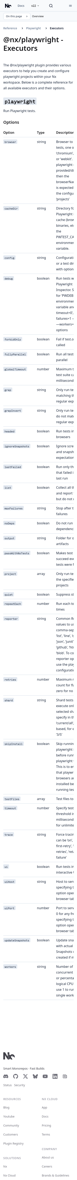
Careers (47, 1166)
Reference (10, 28)
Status (7, 1085)
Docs (21, 6)
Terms (46, 1134)
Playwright (33, 28)
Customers (10, 1134)
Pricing (46, 1125)
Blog (6, 1107)
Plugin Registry (13, 1143)
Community (11, 1125)
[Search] (51, 6)
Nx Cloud (9, 1175)
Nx (5, 1166)
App (44, 1107)
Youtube (9, 1116)
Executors (57, 28)
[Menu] (70, 5)
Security (19, 1085)
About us (48, 1157)
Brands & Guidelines (55, 1175)
